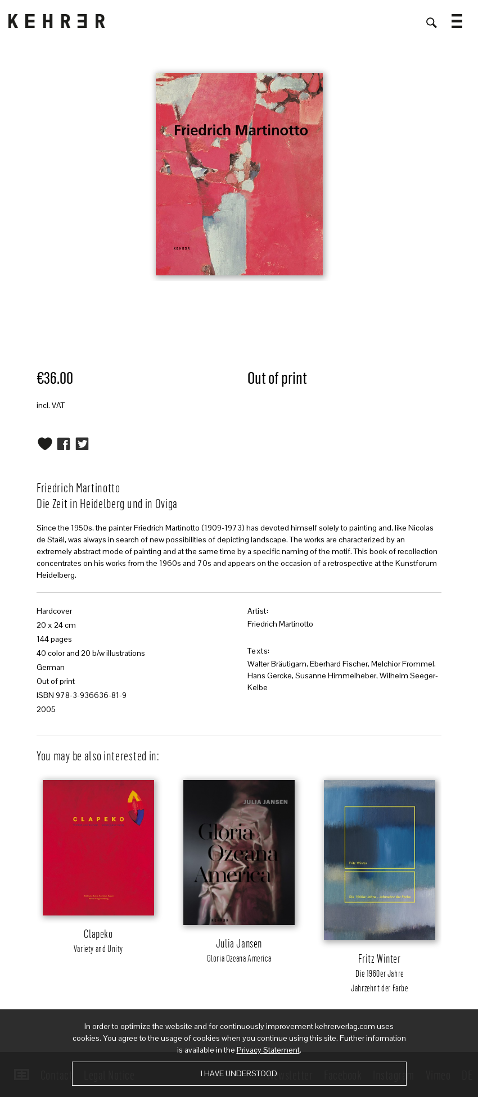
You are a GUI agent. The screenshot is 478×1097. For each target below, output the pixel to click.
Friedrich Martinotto (280, 624)
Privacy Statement (268, 1050)
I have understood (239, 1073)
